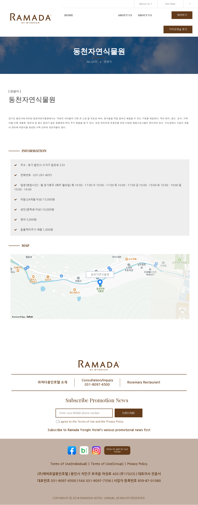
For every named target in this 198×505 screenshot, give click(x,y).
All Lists (92, 61)
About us (125, 15)
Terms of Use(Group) (107, 464)
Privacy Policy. (138, 464)
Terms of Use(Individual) (68, 464)
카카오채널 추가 (178, 29)
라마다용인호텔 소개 (51, 382)
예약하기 (182, 15)
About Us (145, 4)
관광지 (108, 61)
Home (68, 15)
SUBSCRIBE (128, 413)
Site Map (170, 4)
